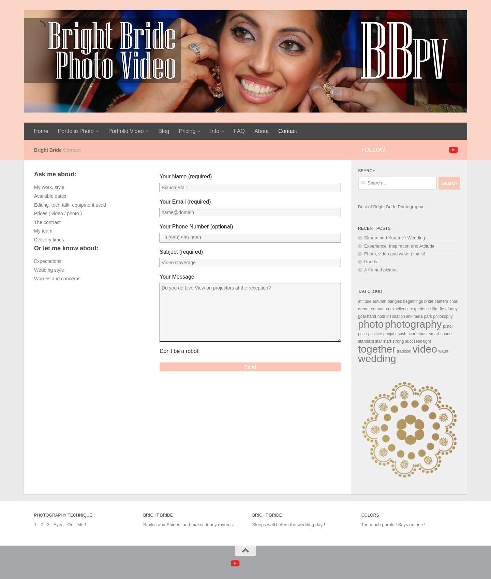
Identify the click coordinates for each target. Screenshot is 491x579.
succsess (413, 341)
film (435, 309)
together (377, 349)
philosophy (442, 316)
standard (366, 341)
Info (214, 131)
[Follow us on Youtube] (453, 150)
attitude (364, 301)
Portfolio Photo (76, 131)
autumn (379, 301)
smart (434, 333)
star (378, 341)
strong (398, 341)
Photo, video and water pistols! (394, 253)
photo (371, 324)
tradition (404, 351)
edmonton (380, 309)
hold (381, 316)
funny (453, 309)
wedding (377, 358)
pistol (447, 326)
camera (441, 301)
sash (402, 333)
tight (427, 341)
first (443, 309)
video (425, 349)
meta (418, 316)
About (261, 131)
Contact (287, 131)
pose (362, 333)
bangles (395, 301)
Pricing (187, 131)
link (409, 316)
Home (41, 131)
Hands (370, 261)
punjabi (390, 333)
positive (375, 333)
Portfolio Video (126, 131)
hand (371, 316)
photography (413, 324)
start (387, 341)
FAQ (239, 131)
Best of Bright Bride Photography (390, 206)
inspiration (395, 316)
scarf (411, 333)
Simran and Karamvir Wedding (394, 237)
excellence (400, 309)
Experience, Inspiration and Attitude (399, 246)
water (443, 351)
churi (453, 301)
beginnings (413, 301)
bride (428, 301)
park (428, 316)
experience (421, 309)
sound (446, 333)
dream (364, 309)
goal (362, 316)
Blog (163, 131)
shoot (423, 333)
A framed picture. (381, 269)
